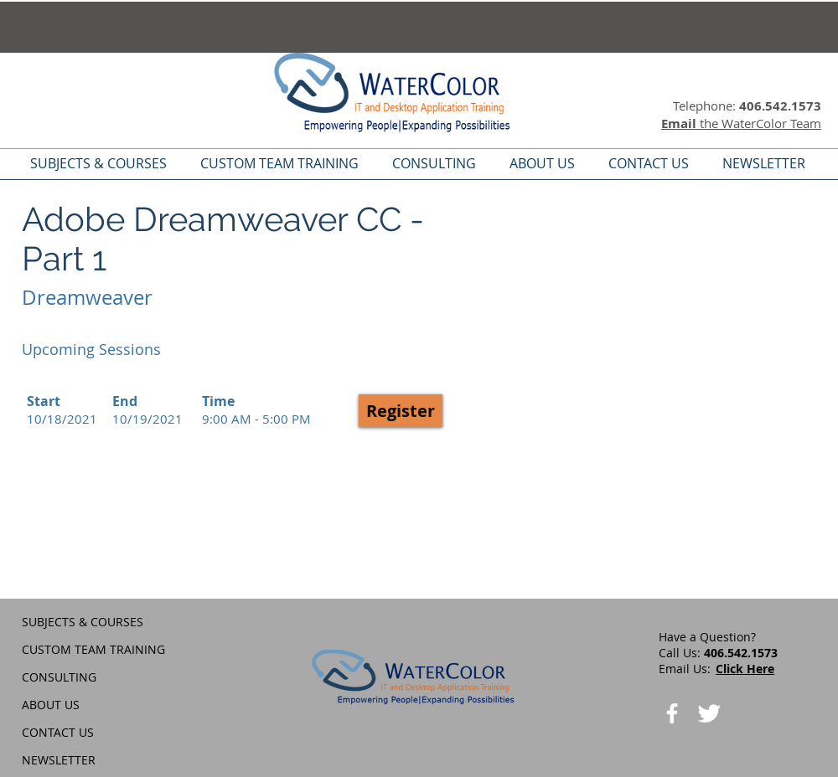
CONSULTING (59, 677)
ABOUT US (51, 705)
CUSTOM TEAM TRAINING (93, 649)
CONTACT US (58, 732)
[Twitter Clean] (709, 713)
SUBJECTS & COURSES (82, 622)
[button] (400, 410)
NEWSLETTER (59, 760)
